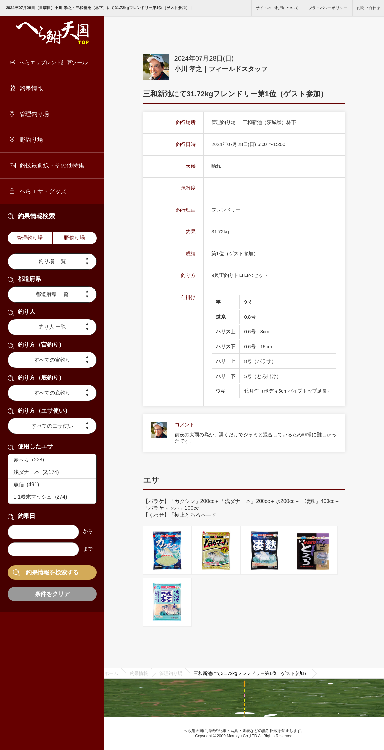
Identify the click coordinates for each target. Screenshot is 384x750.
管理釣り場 (34, 114)
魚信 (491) (52, 485)
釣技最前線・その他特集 (52, 165)
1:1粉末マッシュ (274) (52, 497)
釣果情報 (31, 88)
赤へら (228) (52, 460)
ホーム (111, 673)
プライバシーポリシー (327, 8)
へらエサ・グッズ (43, 191)
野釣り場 (31, 139)
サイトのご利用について (277, 8)
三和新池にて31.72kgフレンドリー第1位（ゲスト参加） (251, 673)
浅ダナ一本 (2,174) (52, 472)
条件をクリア (52, 594)
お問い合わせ (368, 8)
